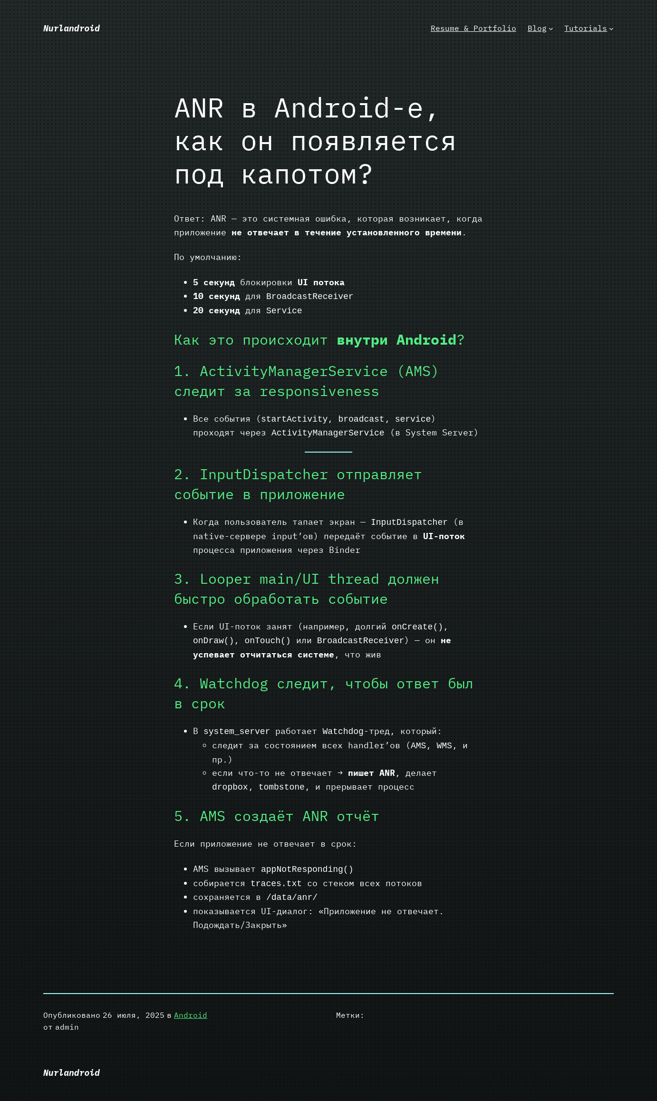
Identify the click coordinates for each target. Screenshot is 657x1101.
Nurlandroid (71, 28)
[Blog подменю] (551, 28)
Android (190, 1015)
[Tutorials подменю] (611, 28)
